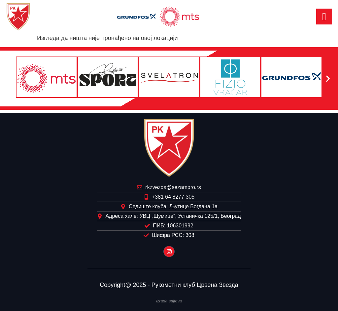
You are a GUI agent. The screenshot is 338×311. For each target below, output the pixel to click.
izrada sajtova (169, 301)
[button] (10, 78)
